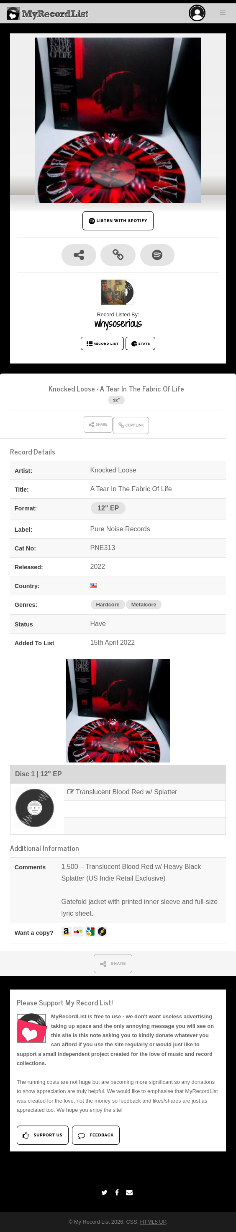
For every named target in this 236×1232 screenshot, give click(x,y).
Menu (222, 12)
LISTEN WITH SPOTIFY (118, 221)
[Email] (130, 1192)
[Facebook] (118, 1192)
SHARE (113, 963)
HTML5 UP (153, 1222)
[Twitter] (105, 1192)
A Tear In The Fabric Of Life (142, 388)
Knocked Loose (72, 388)
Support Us (42, 1135)
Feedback (95, 1135)
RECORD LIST (102, 344)
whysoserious (118, 323)
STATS (140, 344)
